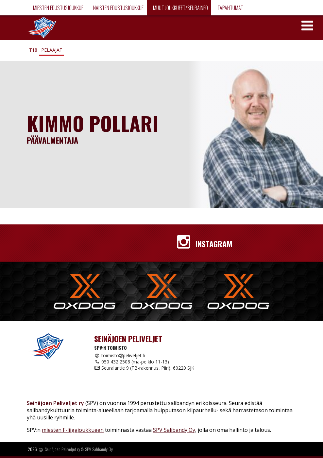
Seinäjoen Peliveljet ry (62, 449)
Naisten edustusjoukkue (118, 8)
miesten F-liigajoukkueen (73, 429)
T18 (33, 50)
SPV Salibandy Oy (174, 429)
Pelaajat (51, 50)
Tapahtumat (229, 8)
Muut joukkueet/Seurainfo (180, 8)
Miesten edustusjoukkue (57, 8)
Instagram (204, 244)
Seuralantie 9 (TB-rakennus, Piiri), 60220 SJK (144, 368)
